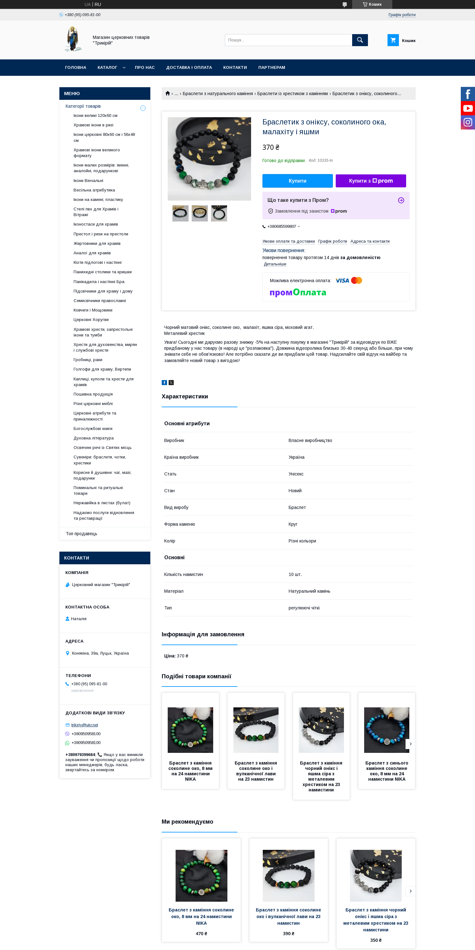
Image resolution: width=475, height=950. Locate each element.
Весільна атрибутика (94, 190)
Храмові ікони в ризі (93, 125)
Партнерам (271, 67)
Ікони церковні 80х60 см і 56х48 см (104, 137)
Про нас (145, 67)
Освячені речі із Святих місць (103, 447)
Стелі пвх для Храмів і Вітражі (96, 212)
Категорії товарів (83, 106)
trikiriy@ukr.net (84, 725)
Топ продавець (81, 533)
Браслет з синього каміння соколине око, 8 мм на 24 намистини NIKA (387, 771)
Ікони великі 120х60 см (95, 115)
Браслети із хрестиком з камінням (292, 93)
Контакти (235, 67)
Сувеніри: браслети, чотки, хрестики (100, 460)
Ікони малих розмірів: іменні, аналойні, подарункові (101, 168)
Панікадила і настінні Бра (99, 281)
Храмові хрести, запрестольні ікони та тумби (103, 332)
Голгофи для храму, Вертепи (102, 369)
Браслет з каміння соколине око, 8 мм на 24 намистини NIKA (191, 771)
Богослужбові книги (93, 428)
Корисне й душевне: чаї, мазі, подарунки (102, 475)
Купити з (371, 181)
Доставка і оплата (189, 67)
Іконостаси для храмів (96, 224)
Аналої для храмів (92, 253)
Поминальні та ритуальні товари (98, 490)
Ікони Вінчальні (88, 180)
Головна (75, 67)
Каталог (107, 67)
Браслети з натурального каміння (218, 93)
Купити (298, 181)
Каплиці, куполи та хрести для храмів (104, 382)
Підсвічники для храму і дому (103, 291)
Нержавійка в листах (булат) (102, 502)
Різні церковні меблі (93, 403)
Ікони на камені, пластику (98, 199)
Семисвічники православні (100, 300)
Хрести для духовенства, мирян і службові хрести (105, 347)
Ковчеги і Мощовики (93, 310)
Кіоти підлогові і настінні (98, 262)
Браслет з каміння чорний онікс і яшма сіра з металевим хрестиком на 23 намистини (322, 776)
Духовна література (94, 438)
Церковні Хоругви (91, 319)
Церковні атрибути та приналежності (95, 416)
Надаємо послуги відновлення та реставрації (104, 515)
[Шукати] (360, 40)
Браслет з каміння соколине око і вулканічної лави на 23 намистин (256, 771)
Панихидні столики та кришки (103, 271)
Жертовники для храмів (97, 243)
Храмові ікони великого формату (97, 153)
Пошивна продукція (93, 394)
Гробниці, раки (88, 359)
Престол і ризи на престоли (101, 234)
